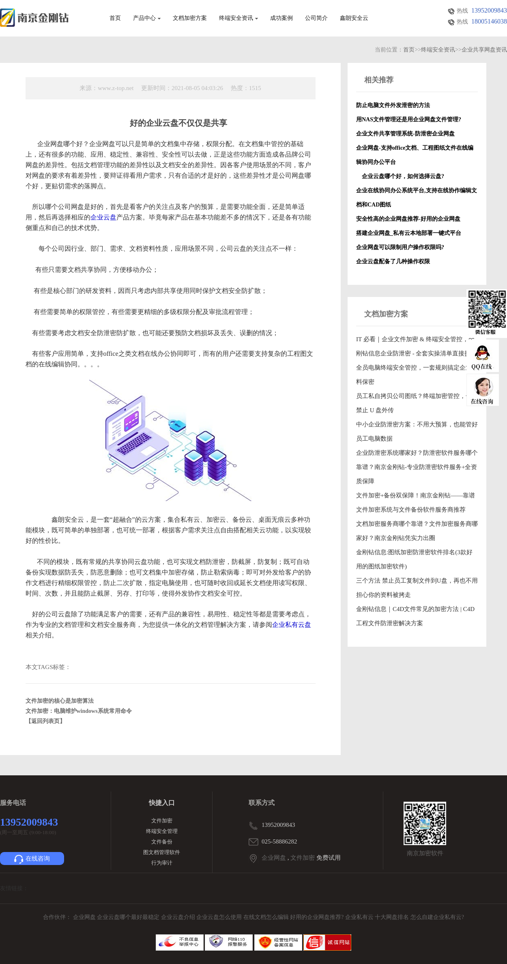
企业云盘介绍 (179, 917)
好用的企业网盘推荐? (317, 917)
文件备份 (161, 842)
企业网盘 (274, 857)
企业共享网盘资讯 (484, 50)
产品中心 (147, 18)
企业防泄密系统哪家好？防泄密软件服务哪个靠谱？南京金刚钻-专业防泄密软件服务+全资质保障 (417, 467)
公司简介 (316, 18)
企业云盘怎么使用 (219, 917)
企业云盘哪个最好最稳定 (129, 917)
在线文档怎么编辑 (266, 917)
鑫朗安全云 (354, 18)
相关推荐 (378, 80)
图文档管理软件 (161, 852)
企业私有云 (360, 917)
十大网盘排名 (392, 917)
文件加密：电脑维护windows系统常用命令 (79, 711)
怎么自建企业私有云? (437, 917)
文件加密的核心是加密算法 (60, 701)
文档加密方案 (190, 18)
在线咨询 (32, 859)
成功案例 (281, 18)
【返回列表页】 (45, 721)
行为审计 (161, 863)
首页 (115, 18)
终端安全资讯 (238, 18)
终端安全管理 (162, 831)
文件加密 (161, 821)
